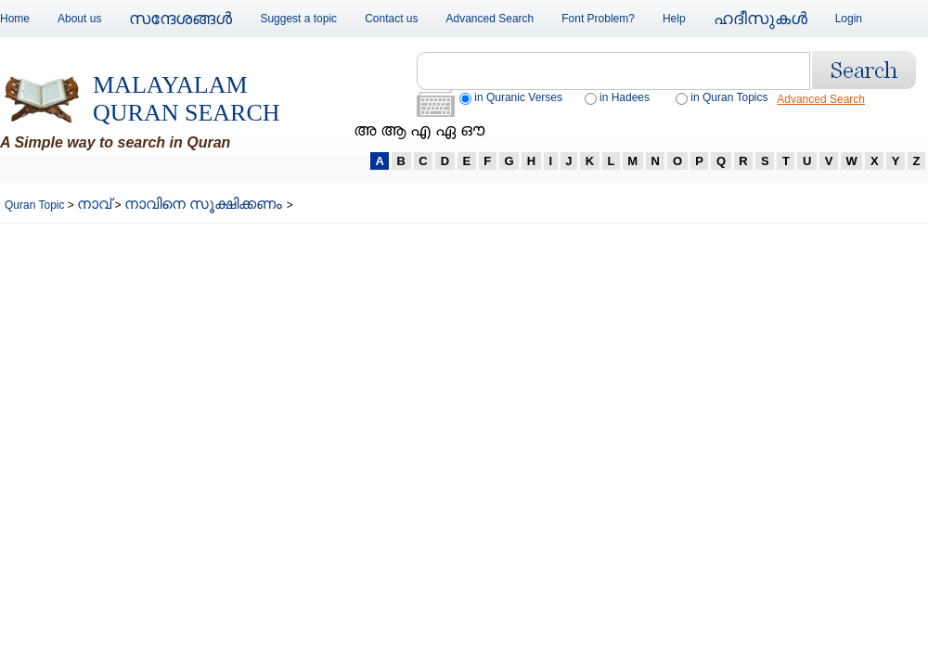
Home (15, 18)
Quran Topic (36, 205)
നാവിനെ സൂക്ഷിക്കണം (205, 204)
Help (674, 18)
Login (848, 18)
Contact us (391, 18)
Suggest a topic (298, 18)
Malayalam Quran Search (186, 98)
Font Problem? (598, 18)
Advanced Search (490, 18)
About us (79, 18)
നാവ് (94, 204)
